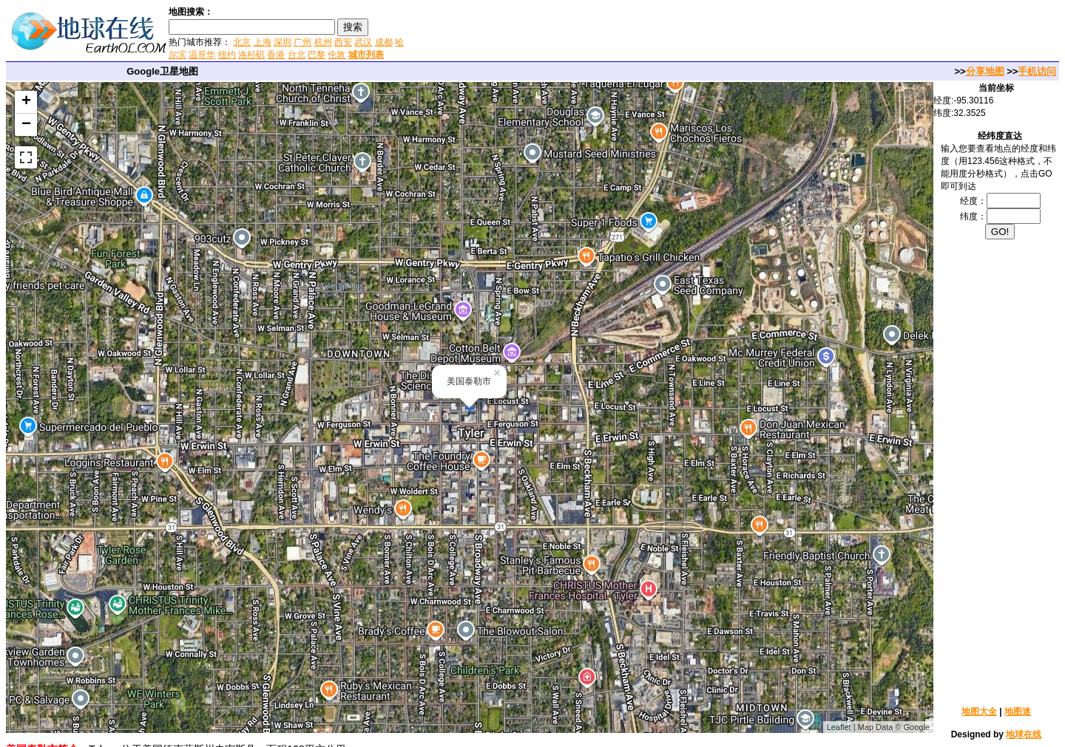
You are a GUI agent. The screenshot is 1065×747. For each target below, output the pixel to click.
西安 (343, 42)
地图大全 (979, 711)
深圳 (282, 42)
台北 (296, 55)
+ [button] (26, 102)
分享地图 (985, 71)
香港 (276, 55)
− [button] (26, 125)
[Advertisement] (583, 32)
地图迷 (1017, 711)
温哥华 (202, 55)
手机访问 (1037, 71)
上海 (262, 42)
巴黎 (316, 55)
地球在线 (1023, 734)
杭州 (323, 42)
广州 (302, 42)
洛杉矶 (251, 55)
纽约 (227, 55)
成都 (384, 42)
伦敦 (336, 55)
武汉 (363, 42)
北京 (242, 42)
